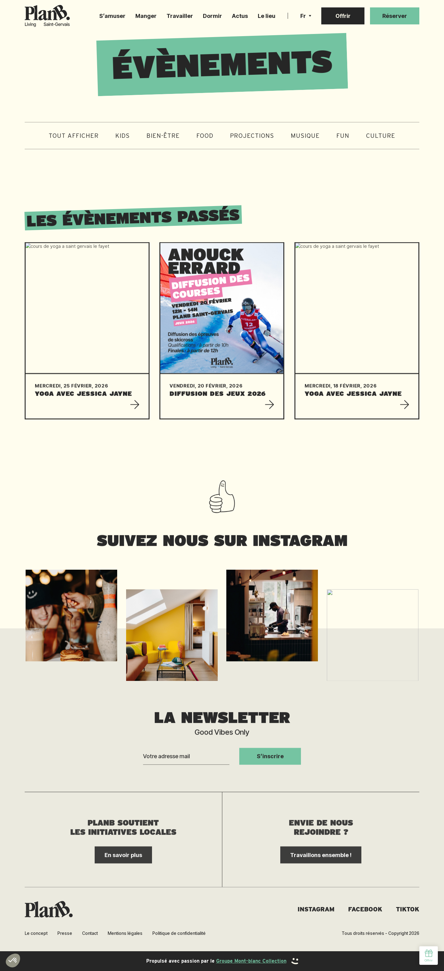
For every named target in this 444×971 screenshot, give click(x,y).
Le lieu (266, 16)
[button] (306, 16)
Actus (240, 16)
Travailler (179, 16)
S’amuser (112, 16)
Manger (146, 16)
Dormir (212, 16)
